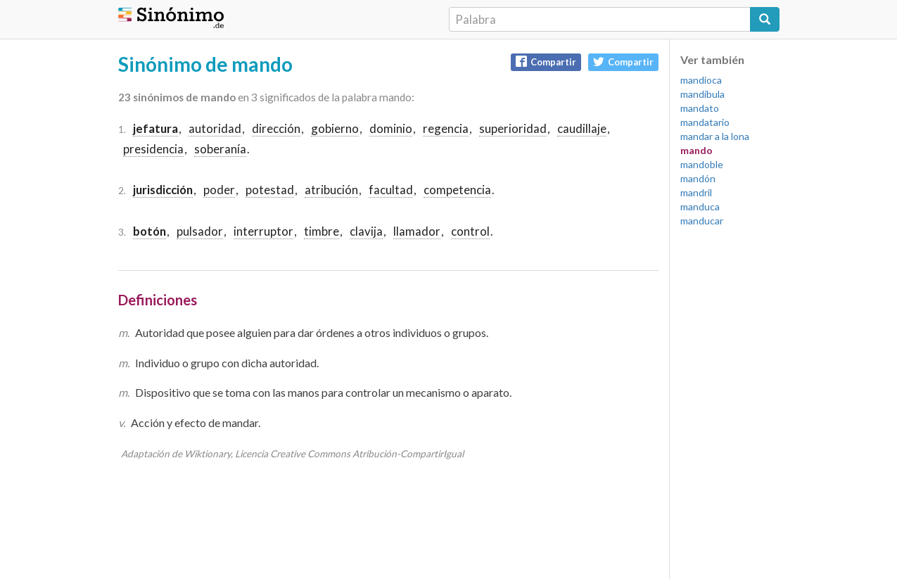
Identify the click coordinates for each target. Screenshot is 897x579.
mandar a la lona (714, 136)
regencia (446, 128)
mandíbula (702, 94)
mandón (697, 178)
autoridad (215, 128)
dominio (390, 128)
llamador (416, 231)
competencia (457, 189)
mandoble (701, 164)
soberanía (220, 148)
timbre (321, 231)
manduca (700, 206)
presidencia (153, 148)
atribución (331, 189)
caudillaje (581, 128)
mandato (699, 108)
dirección (276, 128)
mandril (696, 192)
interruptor (263, 231)
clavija (366, 231)
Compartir (546, 62)
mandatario (705, 122)
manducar (701, 221)
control (470, 231)
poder (219, 189)
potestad (270, 189)
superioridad (513, 128)
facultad (391, 189)
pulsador (200, 231)
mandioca (701, 80)
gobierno (335, 128)
